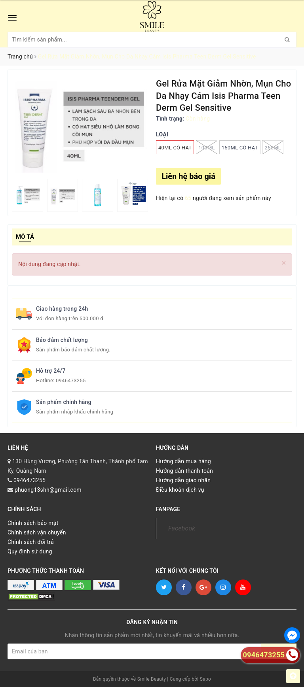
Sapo (205, 679)
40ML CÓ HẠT (175, 148)
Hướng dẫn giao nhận (183, 480)
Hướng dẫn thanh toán (184, 471)
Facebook (181, 528)
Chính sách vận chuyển (37, 532)
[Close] (284, 263)
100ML (206, 147)
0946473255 (71, 380)
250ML (272, 147)
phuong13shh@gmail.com (48, 490)
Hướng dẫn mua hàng (183, 461)
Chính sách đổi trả (31, 542)
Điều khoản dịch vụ (180, 490)
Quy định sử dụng (30, 551)
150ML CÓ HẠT (240, 148)
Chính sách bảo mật (33, 523)
